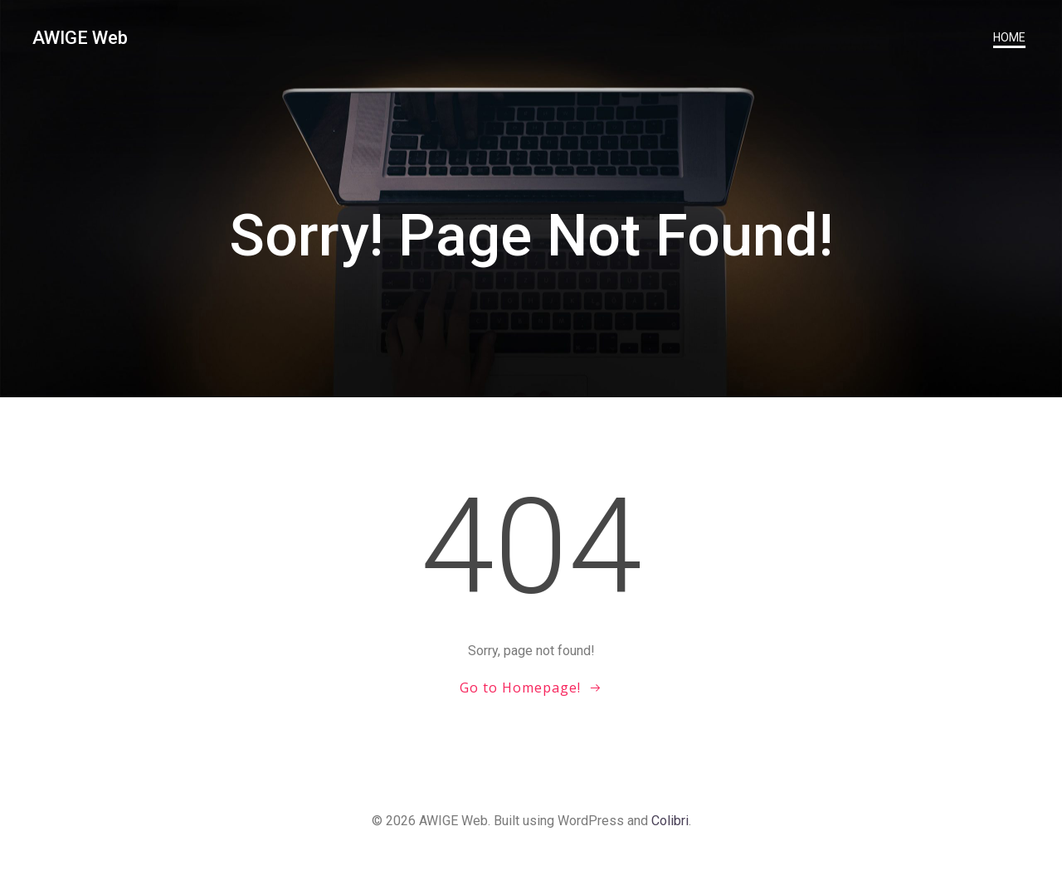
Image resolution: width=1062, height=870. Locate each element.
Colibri (670, 821)
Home (1009, 37)
